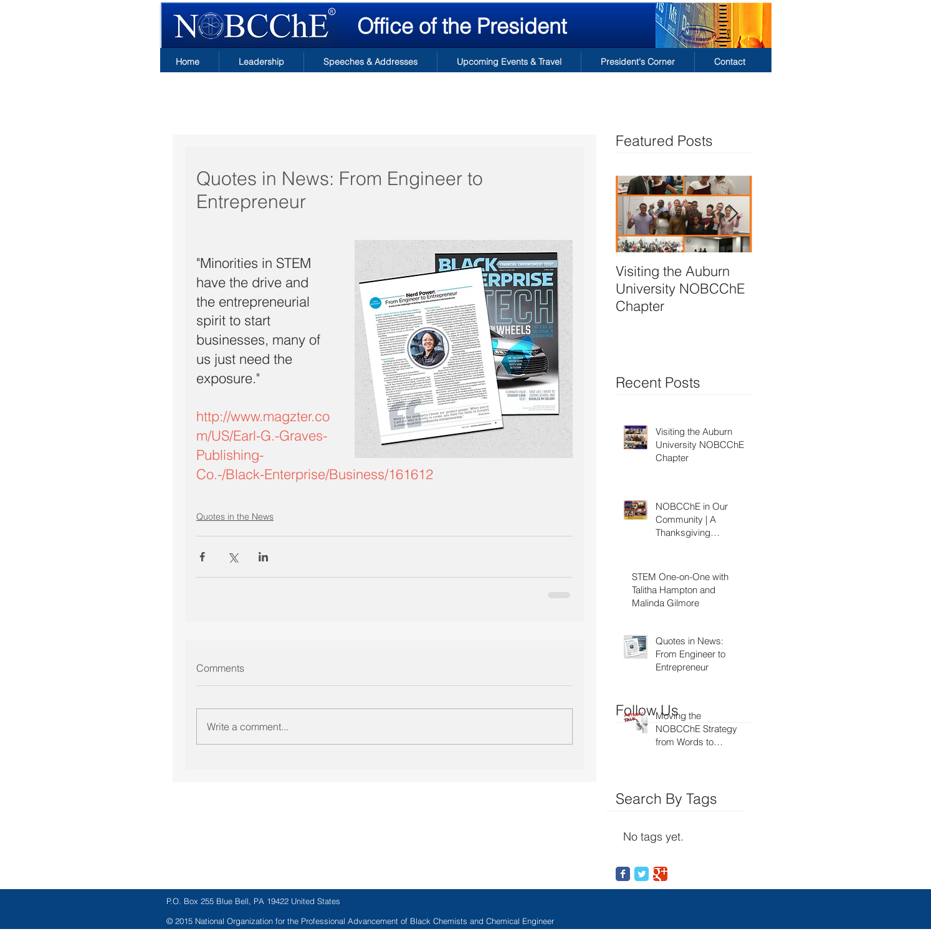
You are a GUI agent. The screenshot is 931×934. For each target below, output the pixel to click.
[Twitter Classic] (641, 874)
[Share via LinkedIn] (263, 557)
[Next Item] (732, 214)
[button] (261, 62)
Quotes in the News (235, 516)
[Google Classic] (660, 874)
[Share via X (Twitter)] (233, 557)
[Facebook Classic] (623, 874)
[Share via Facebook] (202, 557)
